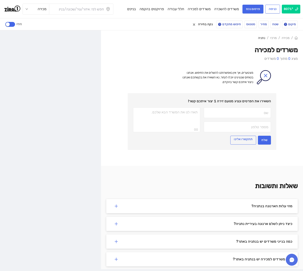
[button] (202, 206)
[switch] (10, 24)
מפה (18, 24)
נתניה (261, 38)
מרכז (273, 38)
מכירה (286, 38)
